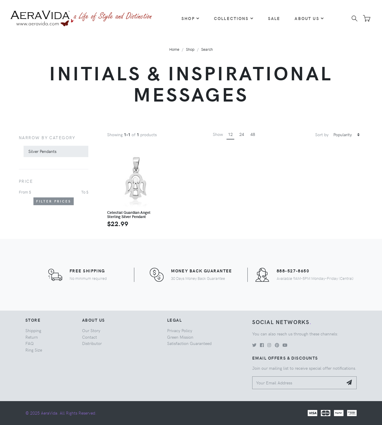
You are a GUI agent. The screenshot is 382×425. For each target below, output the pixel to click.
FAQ (29, 343)
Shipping (33, 330)
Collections (234, 18)
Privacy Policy (179, 330)
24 (241, 134)
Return (31, 337)
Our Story (91, 330)
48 (252, 134)
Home (174, 49)
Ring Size (33, 350)
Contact (89, 337)
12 (230, 134)
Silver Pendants (42, 151)
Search (207, 49)
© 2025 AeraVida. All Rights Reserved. (60, 413)
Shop (190, 18)
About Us (309, 18)
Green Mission (180, 337)
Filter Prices (53, 201)
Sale (274, 18)
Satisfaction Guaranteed (189, 343)
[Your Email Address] (297, 382)
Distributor (92, 343)
